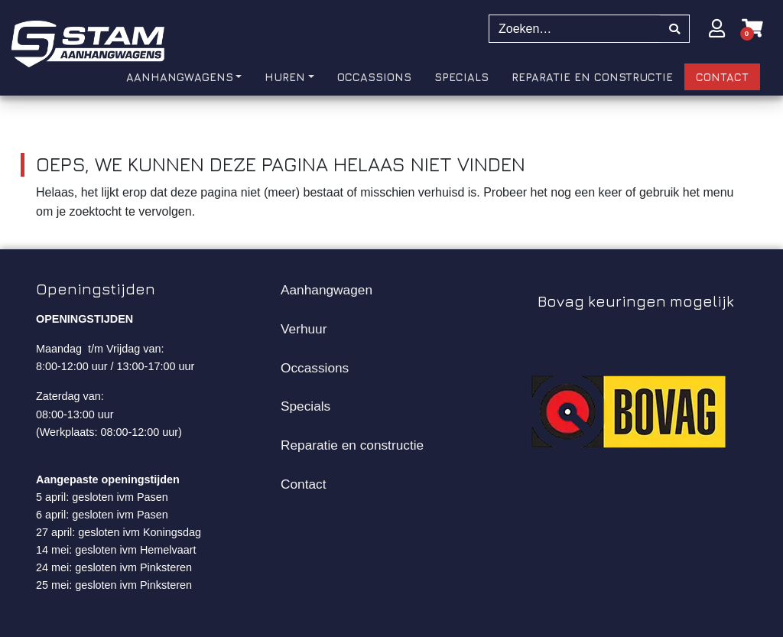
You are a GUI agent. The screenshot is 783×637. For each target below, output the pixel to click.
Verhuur (304, 328)
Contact (304, 484)
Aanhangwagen (326, 289)
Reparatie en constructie (352, 445)
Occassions (315, 367)
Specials (305, 406)
